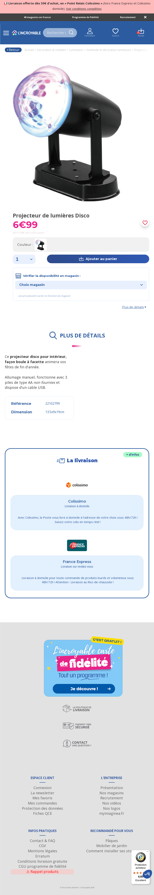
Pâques (111, 840)
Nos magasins (111, 792)
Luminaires (76, 50)
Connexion (42, 787)
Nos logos (111, 808)
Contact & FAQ (42, 840)
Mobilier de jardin (111, 845)
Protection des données (42, 808)
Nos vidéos (111, 803)
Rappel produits (42, 871)
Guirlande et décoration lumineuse (108, 50)
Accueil (29, 50)
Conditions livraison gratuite (42, 861)
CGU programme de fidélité (42, 866)
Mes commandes (42, 803)
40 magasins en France (37, 17)
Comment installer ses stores (111, 850)
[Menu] (147, 852)
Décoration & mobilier (51, 50)
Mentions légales (42, 850)
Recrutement (128, 17)
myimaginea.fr (111, 813)
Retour (13, 50)
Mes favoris (42, 797)
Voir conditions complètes (84, 9)
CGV (42, 845)
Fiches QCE (42, 813)
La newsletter (42, 792)
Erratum (42, 856)
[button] (147, 874)
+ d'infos (132, 454)
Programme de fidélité (85, 17)
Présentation (111, 787)
